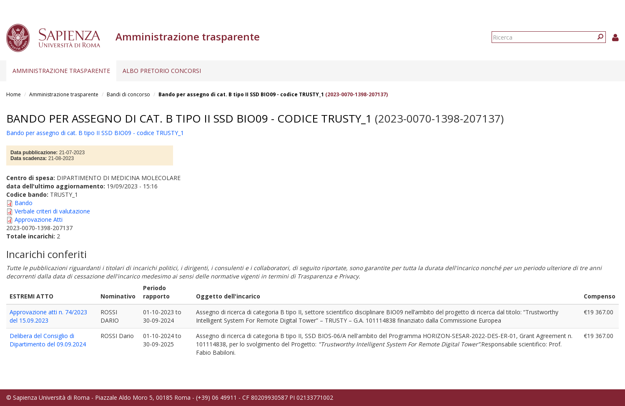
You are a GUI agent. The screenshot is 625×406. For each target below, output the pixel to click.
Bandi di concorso (128, 94)
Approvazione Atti (39, 219)
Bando (24, 203)
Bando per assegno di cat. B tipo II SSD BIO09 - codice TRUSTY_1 (241, 94)
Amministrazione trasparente (61, 71)
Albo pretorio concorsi (162, 71)
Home (13, 94)
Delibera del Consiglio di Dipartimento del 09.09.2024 (48, 340)
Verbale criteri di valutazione (52, 211)
